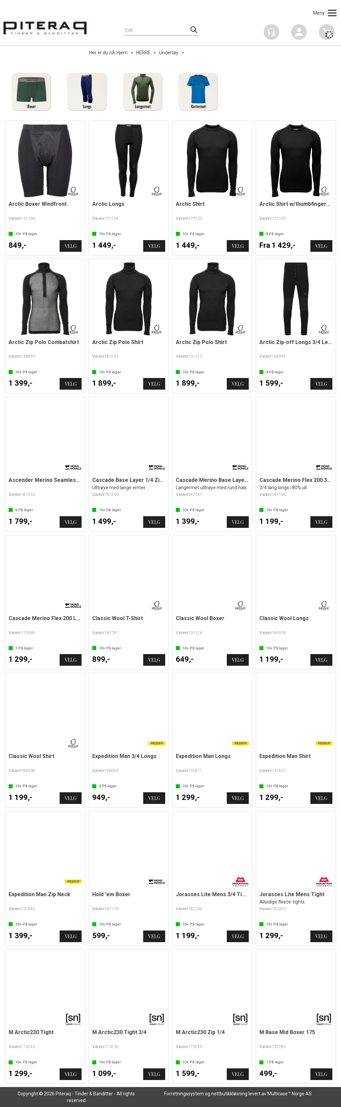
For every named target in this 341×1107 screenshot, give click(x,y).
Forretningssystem (184, 1093)
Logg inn (299, 33)
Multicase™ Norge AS (289, 1093)
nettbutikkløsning (229, 1093)
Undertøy (168, 52)
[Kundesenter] (271, 32)
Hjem (122, 52)
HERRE (143, 52)
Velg (70, 246)
